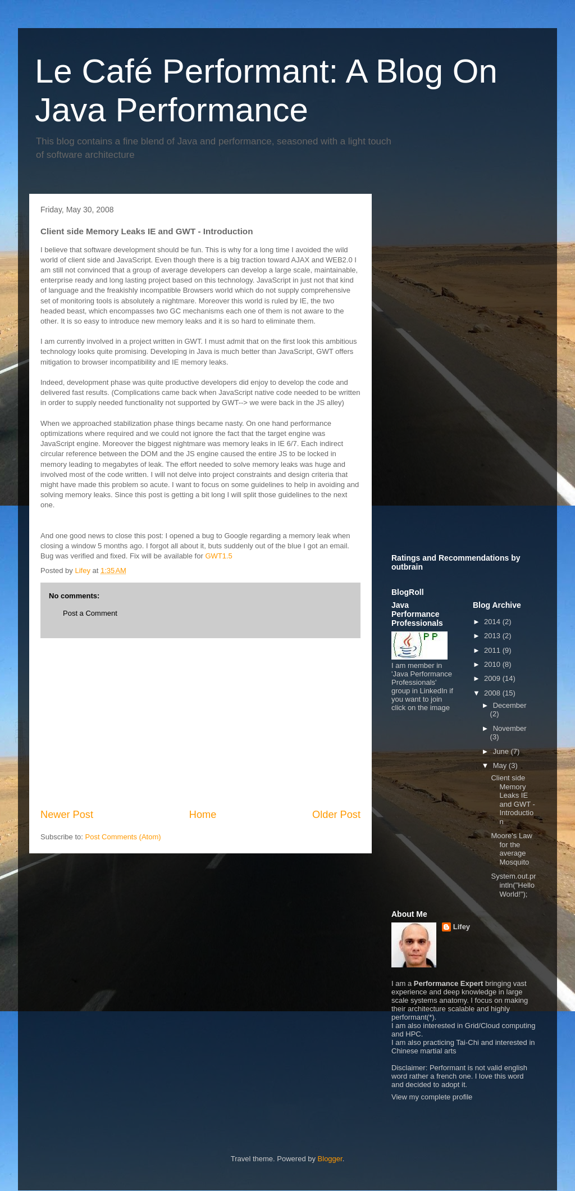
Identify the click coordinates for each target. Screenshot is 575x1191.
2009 (493, 678)
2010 (493, 664)
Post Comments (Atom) (123, 837)
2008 (493, 693)
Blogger (330, 1158)
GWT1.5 (218, 556)
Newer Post (66, 814)
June (502, 751)
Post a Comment (90, 613)
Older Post (336, 814)
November (510, 728)
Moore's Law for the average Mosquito (511, 848)
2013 (493, 635)
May (501, 765)
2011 (493, 650)
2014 (493, 621)
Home (203, 814)
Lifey (461, 926)
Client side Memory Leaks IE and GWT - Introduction (513, 800)
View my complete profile (431, 1097)
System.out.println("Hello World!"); (513, 885)
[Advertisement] (200, 723)
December (510, 705)
